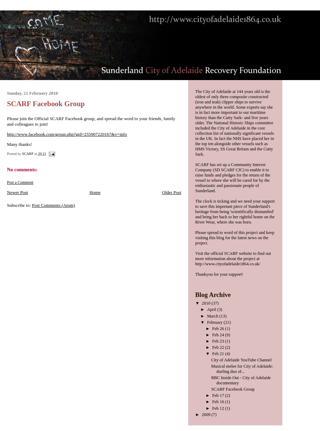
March (213, 316)
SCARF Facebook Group (233, 389)
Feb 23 (218, 341)
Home (95, 192)
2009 (207, 414)
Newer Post (17, 192)
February (215, 322)
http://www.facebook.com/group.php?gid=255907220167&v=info (67, 134)
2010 (207, 303)
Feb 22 (218, 347)
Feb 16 (218, 401)
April (212, 309)
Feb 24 (218, 334)
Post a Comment (20, 182)
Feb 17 (218, 395)
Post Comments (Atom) (53, 205)
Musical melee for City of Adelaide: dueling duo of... (242, 369)
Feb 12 (218, 408)
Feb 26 (218, 328)
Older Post (171, 192)
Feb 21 (218, 353)
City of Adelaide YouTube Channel (241, 360)
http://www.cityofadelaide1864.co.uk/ (227, 263)
